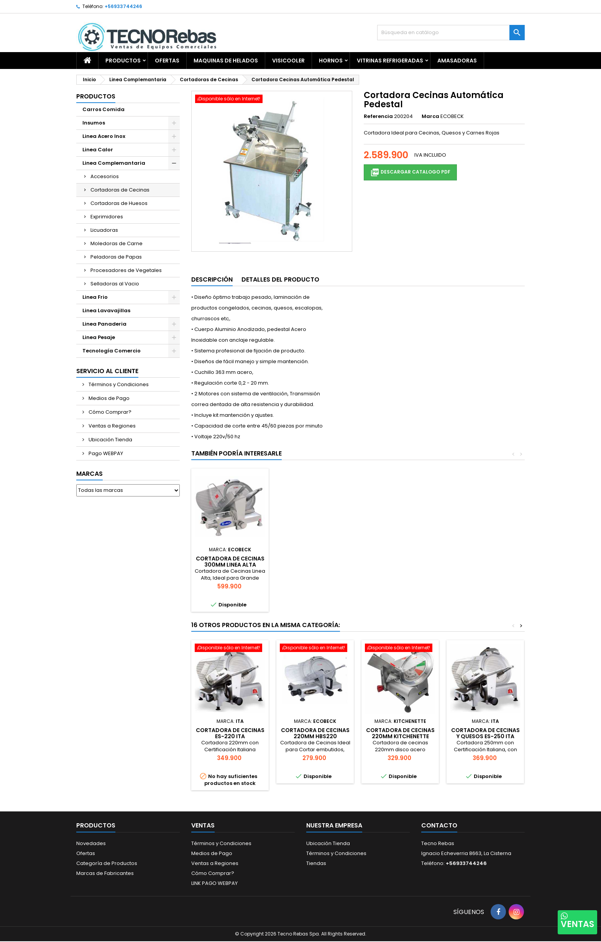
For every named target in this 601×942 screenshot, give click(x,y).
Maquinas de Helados (226, 60)
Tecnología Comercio (111, 350)
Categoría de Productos (106, 863)
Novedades (91, 843)
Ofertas (85, 853)
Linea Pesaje (98, 337)
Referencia (378, 116)
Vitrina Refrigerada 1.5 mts (230, 561)
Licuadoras (104, 230)
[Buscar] (451, 32)
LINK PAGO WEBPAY (214, 883)
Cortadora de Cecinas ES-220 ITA (230, 733)
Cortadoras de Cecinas (119, 189)
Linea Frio (95, 297)
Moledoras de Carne (116, 243)
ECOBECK (452, 116)
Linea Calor (97, 149)
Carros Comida (103, 109)
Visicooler (288, 60)
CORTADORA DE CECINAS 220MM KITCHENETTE (400, 733)
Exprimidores (106, 216)
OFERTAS (167, 60)
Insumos (93, 122)
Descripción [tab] (212, 279)
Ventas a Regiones (111, 425)
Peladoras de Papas (116, 256)
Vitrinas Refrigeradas (390, 60)
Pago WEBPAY (105, 453)
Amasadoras (457, 60)
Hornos (331, 60)
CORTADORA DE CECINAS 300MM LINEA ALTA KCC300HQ (400, 565)
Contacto (439, 825)
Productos (123, 60)
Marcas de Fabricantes (105, 873)
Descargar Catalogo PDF (410, 172)
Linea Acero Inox (103, 136)
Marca (430, 116)
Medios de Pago (108, 398)
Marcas (89, 473)
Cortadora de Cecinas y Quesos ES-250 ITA (485, 733)
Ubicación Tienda (109, 439)
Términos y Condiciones (118, 384)
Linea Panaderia (104, 324)
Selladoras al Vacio (114, 283)
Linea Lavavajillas (106, 310)
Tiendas (316, 863)
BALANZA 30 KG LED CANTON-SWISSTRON (315, 561)
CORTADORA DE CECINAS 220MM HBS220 (315, 733)
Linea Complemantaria (113, 163)
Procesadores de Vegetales (126, 270)
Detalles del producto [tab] (280, 279)
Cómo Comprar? (109, 412)
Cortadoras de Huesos (119, 203)
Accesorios (104, 176)
